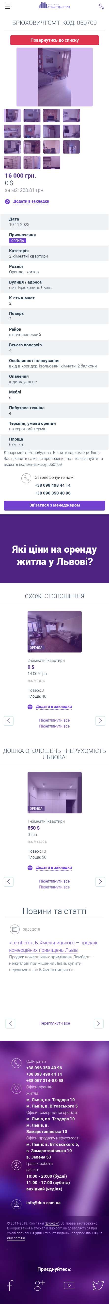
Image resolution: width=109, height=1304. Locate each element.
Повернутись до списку (55, 40)
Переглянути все (54, 720)
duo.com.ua (16, 1238)
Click (7, 7)
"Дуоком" (52, 1223)
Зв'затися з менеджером (54, 505)
